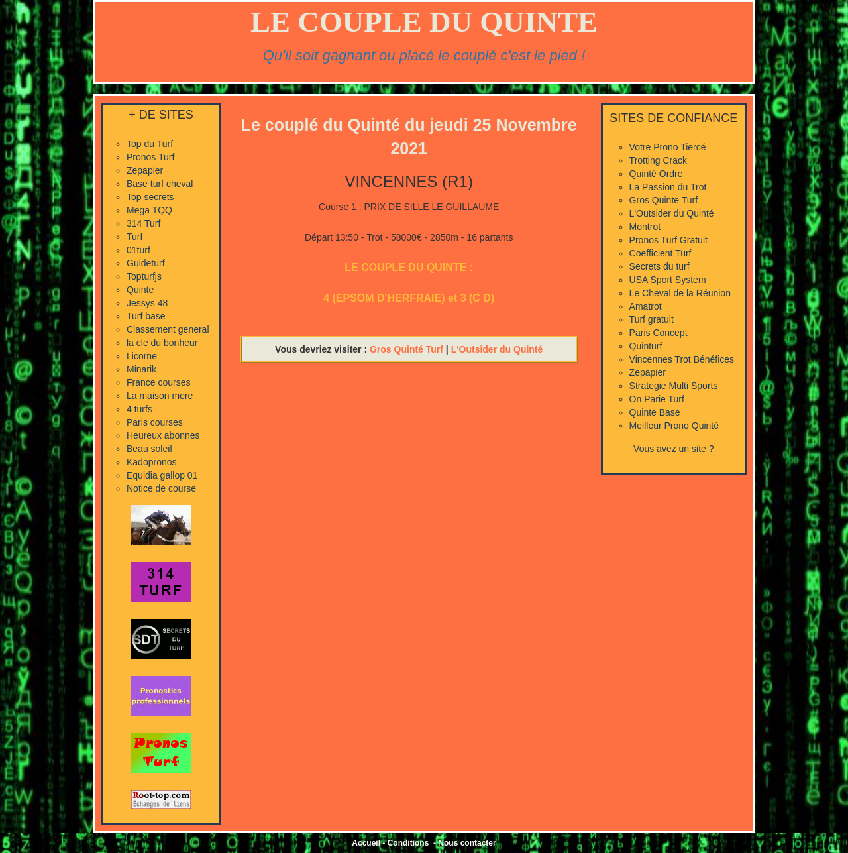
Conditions (408, 843)
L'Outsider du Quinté (497, 349)
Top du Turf (150, 144)
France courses (158, 382)
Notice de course (161, 488)
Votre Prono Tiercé (667, 147)
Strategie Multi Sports (673, 385)
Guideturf (146, 263)
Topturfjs (144, 276)
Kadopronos (152, 462)
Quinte (140, 289)
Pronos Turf (150, 157)
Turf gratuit (651, 319)
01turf (138, 250)
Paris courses (155, 422)
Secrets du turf (659, 266)
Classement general (168, 329)
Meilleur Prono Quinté (674, 425)
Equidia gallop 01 (162, 475)
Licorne (142, 356)
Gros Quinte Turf (663, 200)
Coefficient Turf (660, 253)
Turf (134, 236)
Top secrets (150, 197)
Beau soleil (149, 448)
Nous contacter (467, 843)
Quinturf (645, 346)
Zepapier (145, 170)
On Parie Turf (656, 399)
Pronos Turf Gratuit (668, 240)
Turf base (146, 316)
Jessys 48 (147, 303)
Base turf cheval (160, 183)
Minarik (141, 369)
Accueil (366, 843)
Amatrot (645, 306)
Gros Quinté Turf (406, 349)
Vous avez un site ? (673, 448)
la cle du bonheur (162, 342)
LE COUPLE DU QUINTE (424, 21)
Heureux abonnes (163, 435)
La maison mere (160, 395)
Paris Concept (658, 332)
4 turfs (139, 409)
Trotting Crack (658, 160)
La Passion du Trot (668, 187)
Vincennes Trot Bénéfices (682, 359)
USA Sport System (667, 279)
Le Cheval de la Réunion (680, 293)
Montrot (645, 226)
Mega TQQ (149, 210)
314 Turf (143, 223)
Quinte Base (654, 412)
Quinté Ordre (656, 173)
